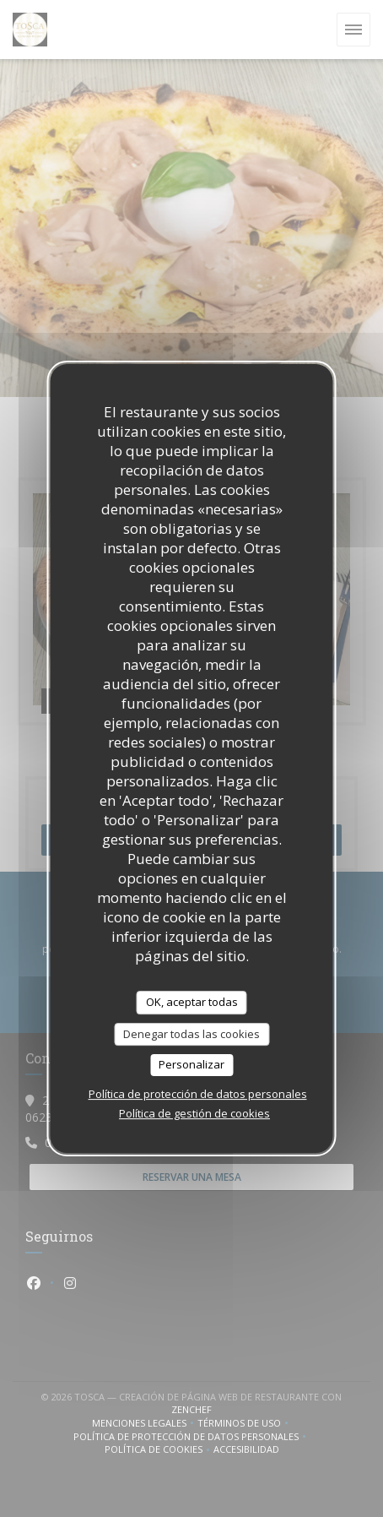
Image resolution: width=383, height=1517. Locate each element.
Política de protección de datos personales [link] (198, 1093)
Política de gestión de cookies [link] (194, 1113)
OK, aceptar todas (192, 1001)
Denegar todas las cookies (191, 1033)
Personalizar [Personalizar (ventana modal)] (191, 1064)
